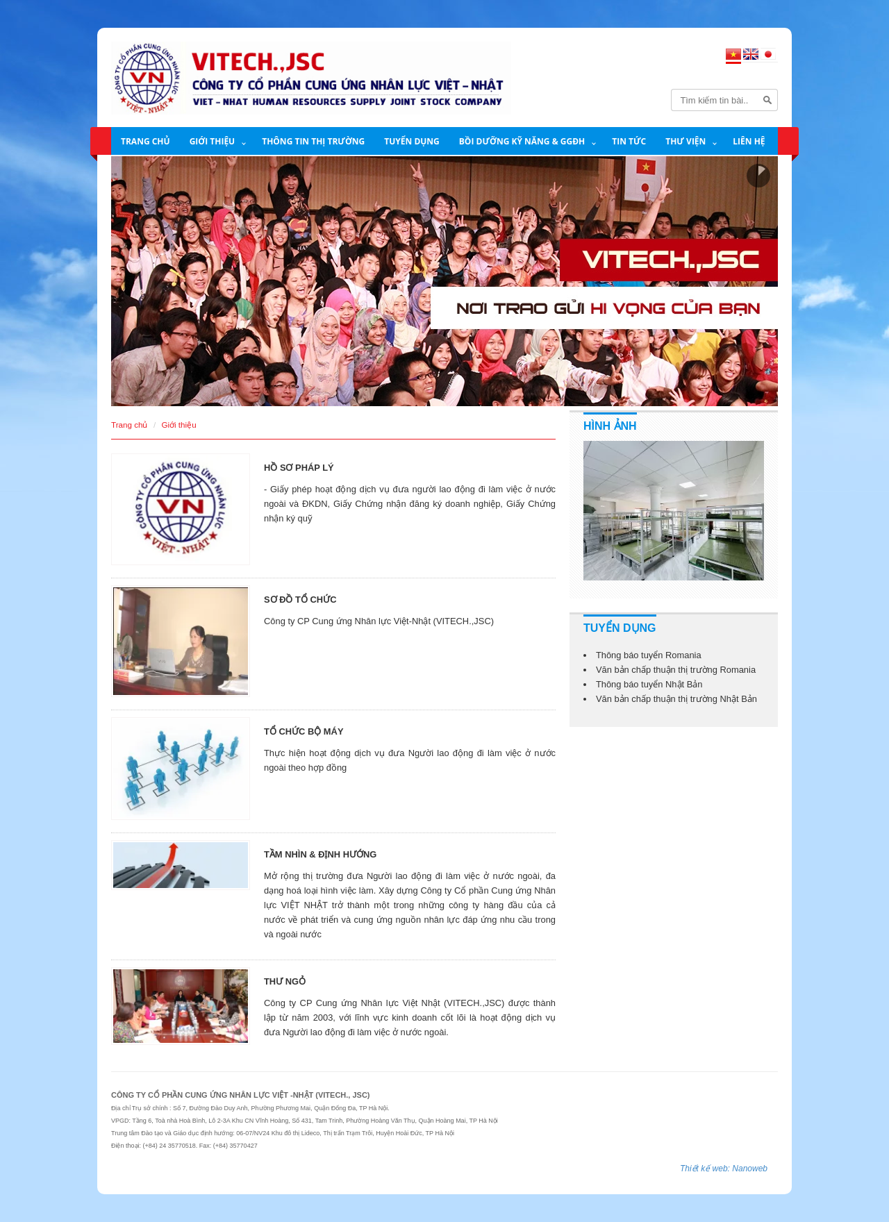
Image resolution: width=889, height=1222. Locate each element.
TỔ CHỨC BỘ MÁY (304, 731)
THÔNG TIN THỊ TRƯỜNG (313, 141)
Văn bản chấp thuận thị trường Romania (676, 669)
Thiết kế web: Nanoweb (723, 1168)
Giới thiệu (212, 141)
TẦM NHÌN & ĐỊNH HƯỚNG (320, 854)
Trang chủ (145, 141)
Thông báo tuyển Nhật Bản (649, 684)
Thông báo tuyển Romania (648, 655)
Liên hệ (749, 141)
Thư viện (685, 141)
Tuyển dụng (412, 141)
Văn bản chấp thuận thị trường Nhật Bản (676, 699)
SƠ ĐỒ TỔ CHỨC (300, 599)
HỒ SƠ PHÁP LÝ (299, 467)
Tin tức (629, 141)
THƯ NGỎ (285, 981)
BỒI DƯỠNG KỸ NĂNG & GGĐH (522, 141)
